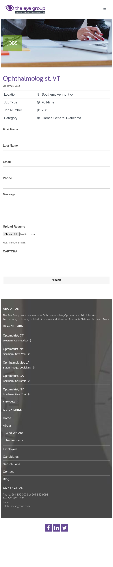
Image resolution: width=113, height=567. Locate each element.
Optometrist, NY (13, 349)
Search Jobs (11, 464)
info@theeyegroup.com (16, 506)
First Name (10, 129)
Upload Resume (14, 226)
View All (9, 401)
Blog (6, 479)
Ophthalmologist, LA (16, 362)
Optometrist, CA (13, 375)
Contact (8, 471)
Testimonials (14, 440)
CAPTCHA (10, 251)
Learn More (102, 319)
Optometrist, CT (13, 335)
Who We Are (14, 432)
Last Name (10, 145)
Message (9, 194)
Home (7, 418)
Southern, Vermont (58, 94)
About (7, 425)
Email (7, 161)
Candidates (11, 456)
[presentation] (31, 263)
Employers (10, 449)
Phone (7, 178)
